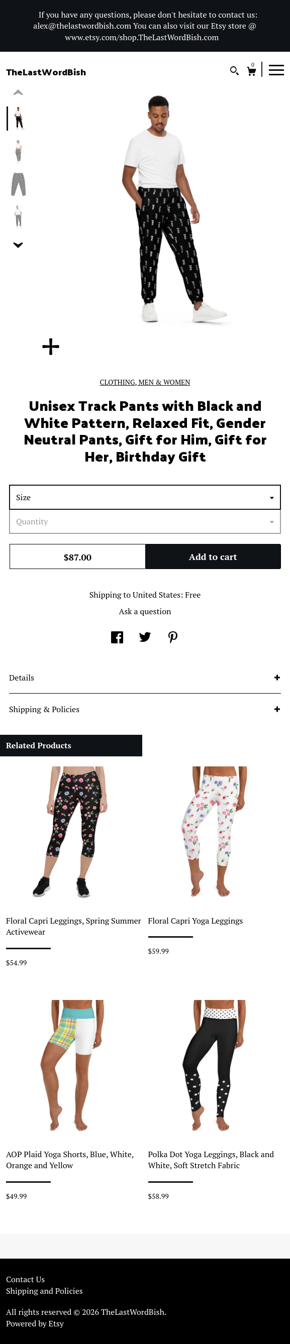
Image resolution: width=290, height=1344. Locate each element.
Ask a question (145, 611)
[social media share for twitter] (145, 638)
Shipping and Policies (44, 1290)
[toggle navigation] (276, 69)
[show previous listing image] (18, 92)
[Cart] (251, 72)
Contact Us (25, 1279)
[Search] (234, 72)
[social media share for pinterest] (173, 638)
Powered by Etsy (35, 1323)
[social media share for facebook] (117, 638)
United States (156, 594)
